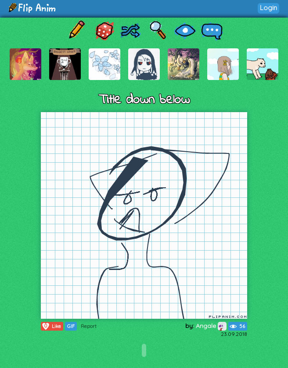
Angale (211, 326)
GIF (71, 326)
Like (51, 326)
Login (268, 8)
